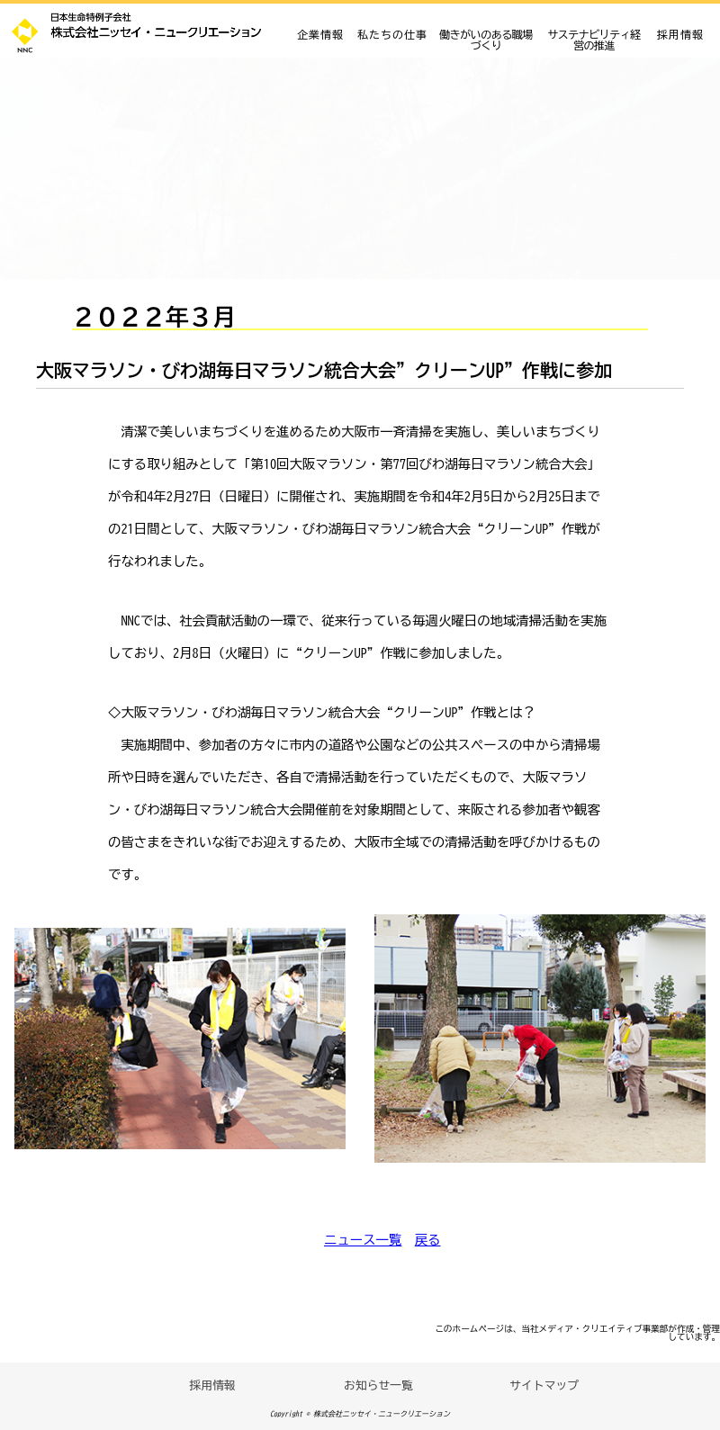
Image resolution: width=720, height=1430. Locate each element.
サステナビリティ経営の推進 (594, 39)
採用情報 (680, 34)
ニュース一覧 (362, 1239)
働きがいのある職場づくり (486, 39)
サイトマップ (544, 1385)
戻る (428, 1239)
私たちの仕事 (392, 34)
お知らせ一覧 (378, 1385)
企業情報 (320, 34)
